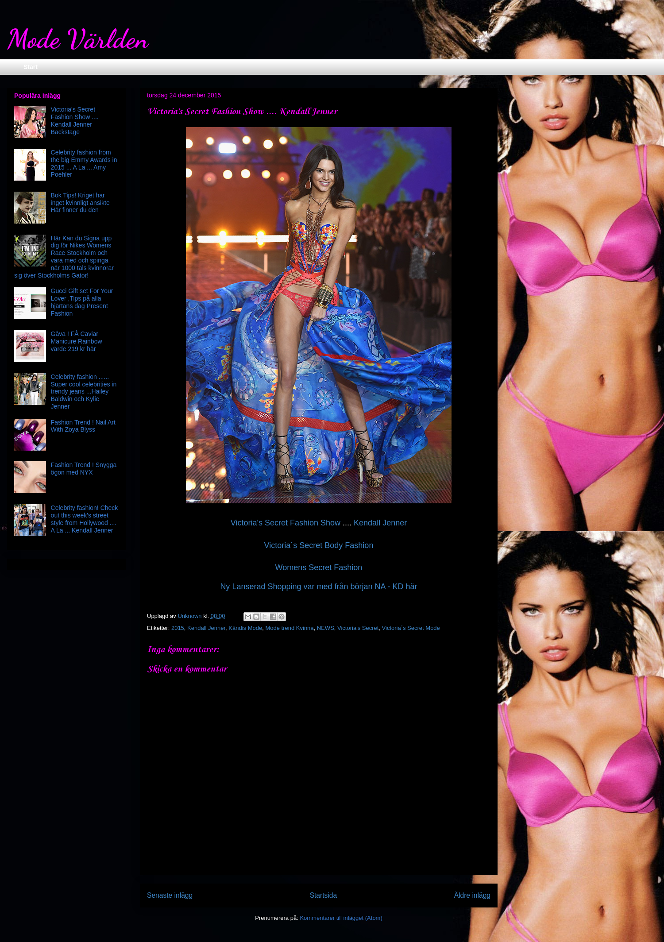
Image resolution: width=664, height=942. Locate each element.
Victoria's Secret (357, 628)
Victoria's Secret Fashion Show (287, 522)
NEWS (325, 628)
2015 (177, 628)
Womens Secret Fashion (319, 567)
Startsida (323, 895)
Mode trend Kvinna (289, 628)
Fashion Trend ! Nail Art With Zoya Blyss (83, 426)
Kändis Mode (245, 628)
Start (30, 66)
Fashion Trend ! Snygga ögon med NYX (84, 468)
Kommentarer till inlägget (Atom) (341, 918)
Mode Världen (77, 39)
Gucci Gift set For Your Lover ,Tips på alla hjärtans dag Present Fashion (82, 302)
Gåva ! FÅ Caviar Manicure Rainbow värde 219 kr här (76, 341)
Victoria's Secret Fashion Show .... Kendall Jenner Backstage (75, 120)
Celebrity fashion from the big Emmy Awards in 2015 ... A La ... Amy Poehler (84, 163)
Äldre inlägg (472, 895)
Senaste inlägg (170, 895)
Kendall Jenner (380, 522)
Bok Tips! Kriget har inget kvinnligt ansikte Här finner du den (80, 203)
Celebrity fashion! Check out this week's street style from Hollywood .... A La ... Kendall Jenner (84, 518)
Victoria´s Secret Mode (411, 628)
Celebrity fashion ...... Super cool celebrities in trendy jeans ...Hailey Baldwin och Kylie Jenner (84, 391)
